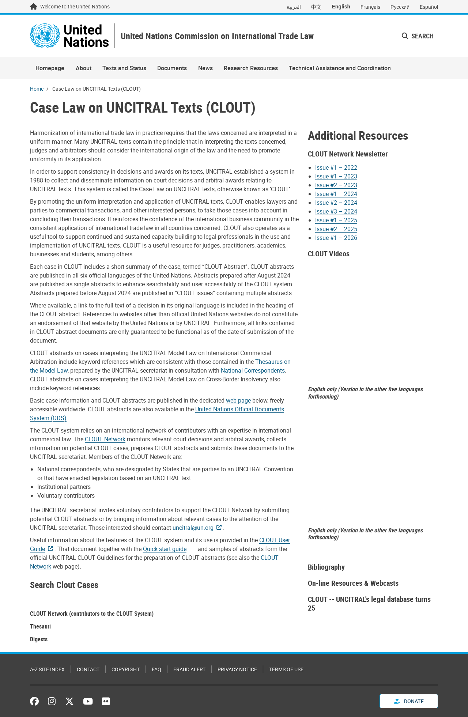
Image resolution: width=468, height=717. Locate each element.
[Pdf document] (169, 549)
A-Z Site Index (47, 669)
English (341, 7)
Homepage (49, 68)
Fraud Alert (189, 669)
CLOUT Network (105, 439)
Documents (172, 68)
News (205, 68)
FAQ (156, 669)
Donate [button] (409, 701)
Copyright (126, 669)
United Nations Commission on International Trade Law (217, 36)
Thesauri (40, 626)
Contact (88, 669)
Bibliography (326, 567)
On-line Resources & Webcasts (353, 583)
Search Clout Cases (64, 584)
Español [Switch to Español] (429, 6)
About (83, 68)
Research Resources (251, 68)
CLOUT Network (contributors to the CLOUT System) (92, 614)
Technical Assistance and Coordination (340, 68)
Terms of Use (286, 669)
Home (37, 88)
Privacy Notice (237, 669)
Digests (39, 639)
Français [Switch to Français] (370, 6)
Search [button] (418, 35)
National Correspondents (253, 370)
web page (238, 400)
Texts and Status (124, 68)
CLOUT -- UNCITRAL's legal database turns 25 (369, 603)
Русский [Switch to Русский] (400, 6)
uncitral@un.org (193, 528)
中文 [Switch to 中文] (316, 6)
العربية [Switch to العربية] (294, 6)
